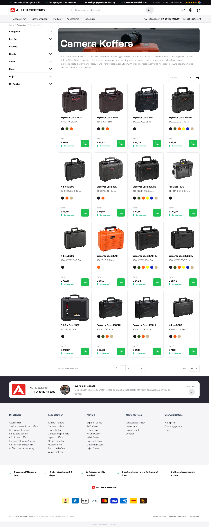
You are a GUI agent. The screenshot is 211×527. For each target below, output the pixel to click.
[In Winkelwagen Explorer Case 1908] (85, 143)
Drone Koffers (55, 429)
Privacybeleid (195, 516)
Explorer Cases (94, 422)
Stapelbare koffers (18, 433)
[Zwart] (62, 129)
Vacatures (157, 2)
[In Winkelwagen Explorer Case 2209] (121, 143)
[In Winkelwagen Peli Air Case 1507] (85, 351)
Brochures (90, 18)
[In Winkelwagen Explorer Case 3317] (121, 213)
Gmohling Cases (95, 444)
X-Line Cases (93, 429)
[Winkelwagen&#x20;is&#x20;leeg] (198, 10)
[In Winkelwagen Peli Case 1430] (193, 213)
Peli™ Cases (93, 426)
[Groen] (67, 129)
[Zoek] (149, 10)
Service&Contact (177, 2)
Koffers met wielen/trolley (22, 440)
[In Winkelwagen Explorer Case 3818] (121, 282)
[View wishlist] (183, 10)
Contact (130, 433)
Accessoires (73, 18)
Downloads (131, 426)
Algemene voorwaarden (178, 516)
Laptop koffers (55, 437)
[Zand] (192, 129)
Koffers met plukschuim (21, 444)
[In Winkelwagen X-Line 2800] (85, 282)
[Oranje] (71, 129)
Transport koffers (56, 448)
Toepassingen (19, 18)
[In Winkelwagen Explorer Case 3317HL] (157, 213)
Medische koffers (56, 440)
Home (11, 25)
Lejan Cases (93, 448)
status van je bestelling (126, 389)
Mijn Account (132, 429)
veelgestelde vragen (95, 389)
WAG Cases (93, 437)
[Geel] (183, 129)
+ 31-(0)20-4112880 (170, 18)
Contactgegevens (173, 426)
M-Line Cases (94, 433)
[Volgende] (141, 368)
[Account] (190, 10)
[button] (31, 31)
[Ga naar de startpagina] (27, 10)
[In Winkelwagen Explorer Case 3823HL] (193, 282)
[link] (116, 368)
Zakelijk (165, 2)
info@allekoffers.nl (192, 18)
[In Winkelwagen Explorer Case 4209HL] (121, 351)
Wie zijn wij (169, 422)
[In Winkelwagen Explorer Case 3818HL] (157, 282)
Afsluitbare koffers (18, 437)
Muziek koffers (55, 444)
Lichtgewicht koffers (19, 429)
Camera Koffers (56, 426)
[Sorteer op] (181, 77)
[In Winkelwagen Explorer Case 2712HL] (193, 143)
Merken (57, 18)
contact (151, 389)
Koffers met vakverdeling (21, 448)
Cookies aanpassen (159, 516)
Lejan (167, 429)
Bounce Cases (94, 440)
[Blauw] (188, 129)
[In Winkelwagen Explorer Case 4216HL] (157, 351)
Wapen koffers (55, 451)
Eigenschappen (40, 18)
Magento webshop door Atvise (104, 524)
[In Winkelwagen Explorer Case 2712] (157, 143)
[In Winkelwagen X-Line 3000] (193, 351)
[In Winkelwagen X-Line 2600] (85, 213)
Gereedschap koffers (58, 433)
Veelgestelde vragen (135, 422)
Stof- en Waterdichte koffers (23, 426)
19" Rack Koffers (56, 422)
